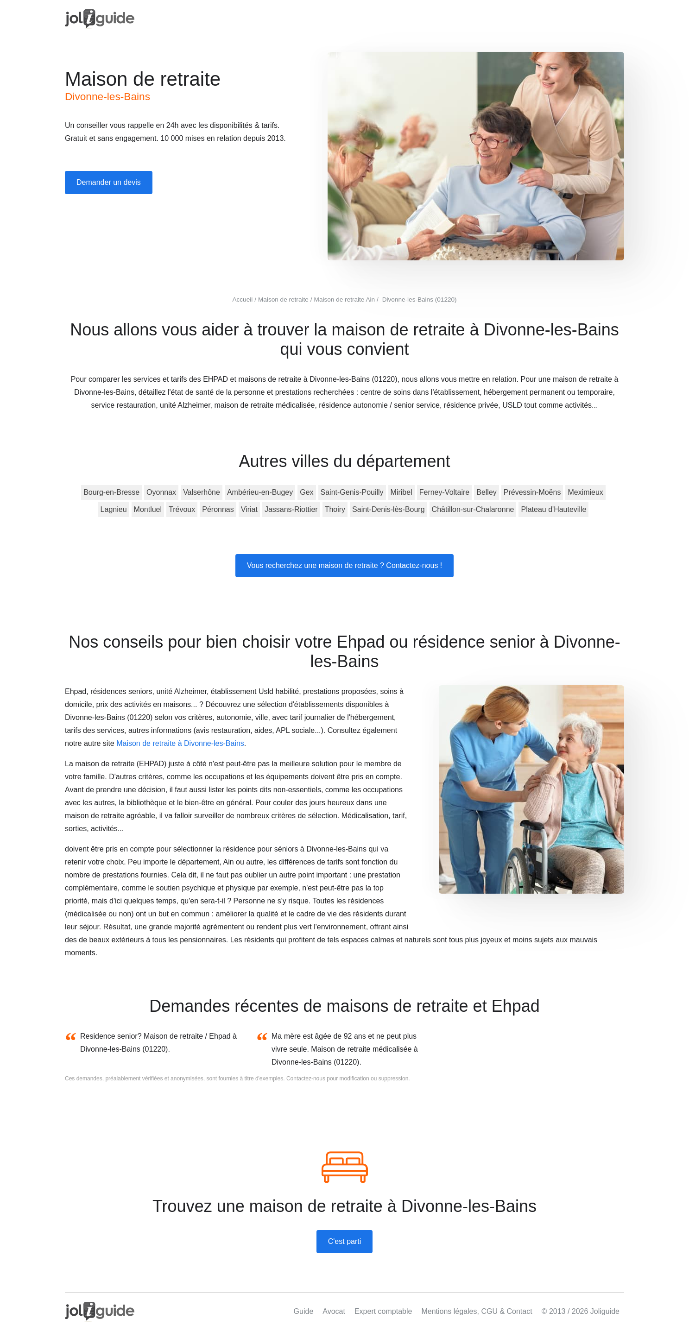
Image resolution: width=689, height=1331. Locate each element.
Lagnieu (114, 509)
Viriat (249, 509)
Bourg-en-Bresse (111, 492)
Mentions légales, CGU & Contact (476, 1311)
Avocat (333, 1311)
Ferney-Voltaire (444, 492)
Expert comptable (383, 1311)
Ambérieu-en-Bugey (260, 492)
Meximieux (585, 492)
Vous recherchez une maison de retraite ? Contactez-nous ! (344, 565)
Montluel (148, 509)
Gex (306, 492)
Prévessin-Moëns (532, 492)
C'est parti (344, 1241)
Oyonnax (161, 492)
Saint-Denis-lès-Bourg (388, 509)
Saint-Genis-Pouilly (352, 492)
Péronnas (218, 509)
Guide (304, 1311)
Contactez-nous (305, 1078)
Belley (486, 492)
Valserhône (201, 492)
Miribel (401, 492)
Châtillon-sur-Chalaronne (473, 509)
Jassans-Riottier (291, 509)
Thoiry (335, 509)
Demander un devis (108, 182)
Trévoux (182, 509)
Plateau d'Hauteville (553, 509)
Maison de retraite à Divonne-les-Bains (180, 743)
